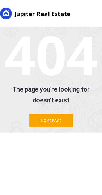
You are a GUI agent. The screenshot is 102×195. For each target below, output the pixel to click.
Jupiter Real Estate (35, 14)
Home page (51, 120)
